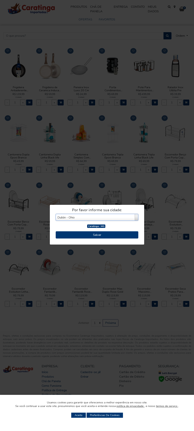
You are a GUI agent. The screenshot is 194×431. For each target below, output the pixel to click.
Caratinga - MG (96, 226)
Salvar (97, 235)
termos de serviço (167, 406)
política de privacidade (130, 406)
